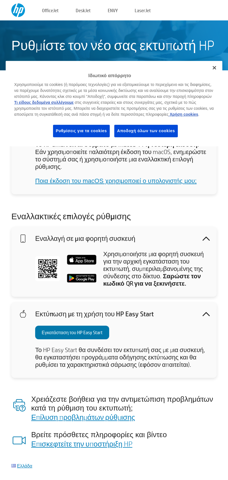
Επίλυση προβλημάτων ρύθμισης (83, 417)
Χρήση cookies (184, 114)
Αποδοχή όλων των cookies (146, 131)
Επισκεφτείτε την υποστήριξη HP (81, 443)
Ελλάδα (24, 465)
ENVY (113, 10)
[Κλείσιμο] (214, 68)
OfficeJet (50, 10)
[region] (114, 103)
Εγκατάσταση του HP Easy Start (72, 332)
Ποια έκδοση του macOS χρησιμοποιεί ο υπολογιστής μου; (116, 180)
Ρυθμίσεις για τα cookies (81, 131)
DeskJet (83, 10)
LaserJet (143, 10)
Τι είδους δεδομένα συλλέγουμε (44, 102)
